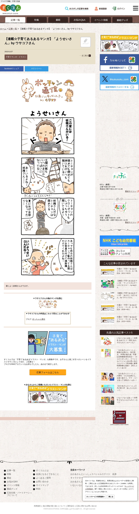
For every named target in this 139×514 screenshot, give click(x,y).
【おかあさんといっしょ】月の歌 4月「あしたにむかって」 (127, 387)
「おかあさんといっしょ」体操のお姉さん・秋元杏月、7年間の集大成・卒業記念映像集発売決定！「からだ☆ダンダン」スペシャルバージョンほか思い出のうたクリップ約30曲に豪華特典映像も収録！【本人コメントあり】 (127, 358)
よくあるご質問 (43, 478)
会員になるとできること (47, 474)
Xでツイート (36, 68)
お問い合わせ (42, 481)
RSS (38, 489)
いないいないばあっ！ (80, 485)
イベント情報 (13, 485)
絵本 (114, 474)
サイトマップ (42, 485)
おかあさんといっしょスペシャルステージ (90, 474)
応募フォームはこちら (48, 372)
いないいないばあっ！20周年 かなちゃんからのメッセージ (127, 399)
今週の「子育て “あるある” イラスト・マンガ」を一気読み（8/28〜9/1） (127, 307)
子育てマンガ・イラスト (16, 57)
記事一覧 (13, 29)
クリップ (85, 41)
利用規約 (37, 506)
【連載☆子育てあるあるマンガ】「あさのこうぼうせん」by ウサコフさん (127, 295)
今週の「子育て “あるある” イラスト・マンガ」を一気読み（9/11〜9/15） (127, 270)
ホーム (3, 29)
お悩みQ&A (12, 481)
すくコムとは (42, 470)
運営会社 (70, 506)
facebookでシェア (11, 68)
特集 (9, 474)
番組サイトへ (130, 191)
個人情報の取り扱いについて (54, 506)
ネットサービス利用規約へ (95, 497)
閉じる (111, 497)
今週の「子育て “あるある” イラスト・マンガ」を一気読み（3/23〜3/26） (127, 319)
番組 (9, 478)
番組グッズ (12, 489)
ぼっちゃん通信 (38, 319)
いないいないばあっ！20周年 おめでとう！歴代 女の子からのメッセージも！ (127, 340)
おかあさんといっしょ (80, 481)
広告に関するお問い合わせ (86, 506)
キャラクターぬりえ (79, 478)
